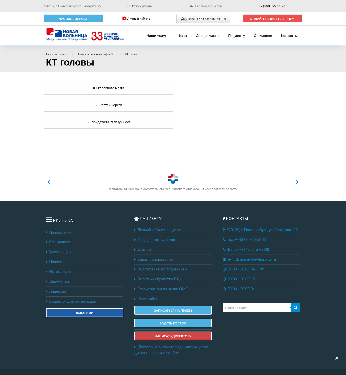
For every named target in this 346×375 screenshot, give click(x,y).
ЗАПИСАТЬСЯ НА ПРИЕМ (173, 276)
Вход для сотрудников (156, 205)
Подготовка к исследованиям (160, 235)
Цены (182, 35)
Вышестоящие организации (71, 267)
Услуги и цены (59, 218)
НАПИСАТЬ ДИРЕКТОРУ (173, 302)
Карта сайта (146, 265)
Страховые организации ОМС (161, 255)
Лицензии (56, 257)
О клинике (263, 35)
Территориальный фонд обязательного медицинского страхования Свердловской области (172, 148)
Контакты (289, 35)
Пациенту (236, 35)
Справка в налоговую (153, 225)
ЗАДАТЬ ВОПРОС (173, 289)
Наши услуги (158, 35)
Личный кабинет (137, 18)
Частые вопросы (73, 19)
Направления (58, 198)
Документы (57, 247)
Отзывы (142, 215)
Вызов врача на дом (206, 6)
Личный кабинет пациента (158, 196)
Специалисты (207, 35)
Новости (55, 228)
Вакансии (85, 279)
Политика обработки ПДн (158, 245)
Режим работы (140, 6)
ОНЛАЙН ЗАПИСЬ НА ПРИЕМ (272, 19)
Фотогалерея (58, 237)
